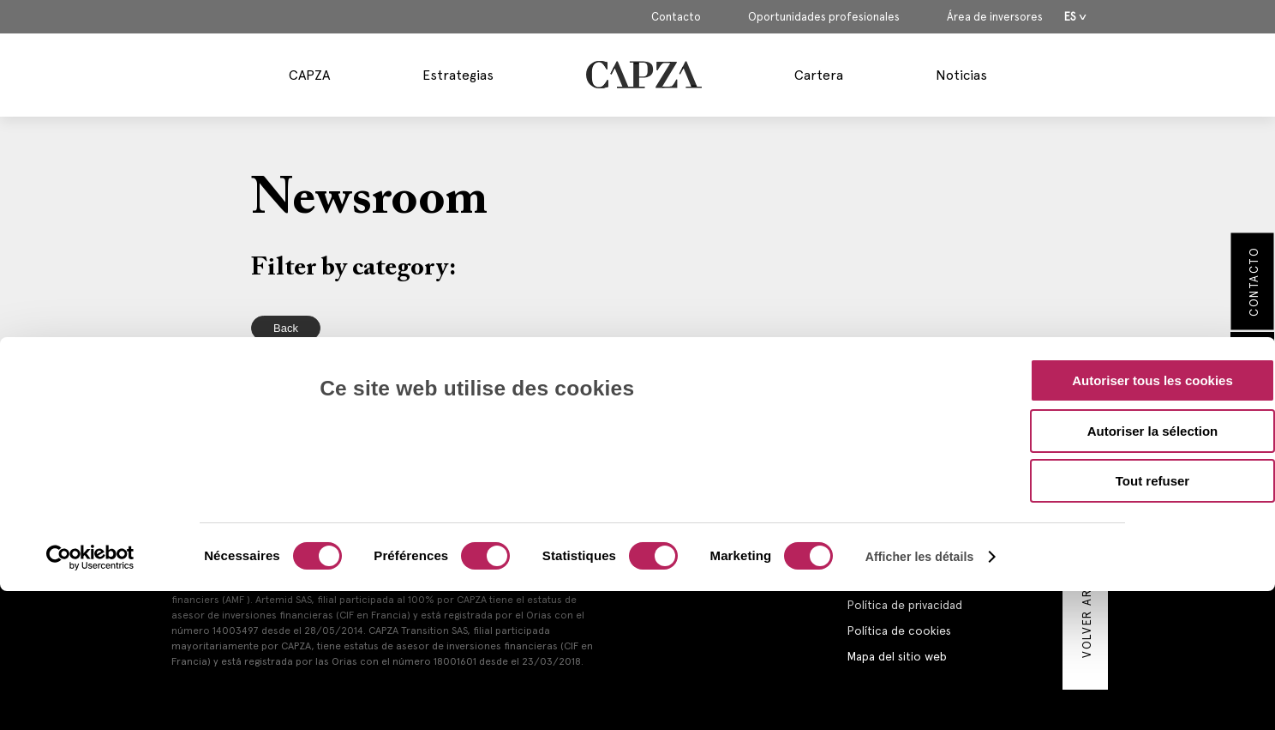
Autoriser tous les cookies (1152, 265)
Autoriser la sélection (1152, 316)
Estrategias (458, 75)
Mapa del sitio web (897, 656)
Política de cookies (899, 630)
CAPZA (309, 75)
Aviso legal (874, 553)
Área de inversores (995, 17)
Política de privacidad (904, 605)
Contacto (676, 17)
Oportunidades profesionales (824, 17)
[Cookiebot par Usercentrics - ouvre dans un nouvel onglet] (90, 443)
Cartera (818, 75)
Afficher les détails (919, 442)
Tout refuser (1152, 366)
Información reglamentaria (917, 579)
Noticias (961, 75)
